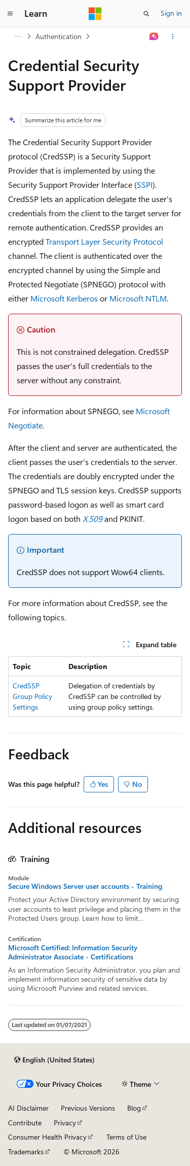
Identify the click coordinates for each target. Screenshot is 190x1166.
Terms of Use (126, 1137)
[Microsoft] (95, 13)
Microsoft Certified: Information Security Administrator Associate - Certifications (72, 952)
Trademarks (26, 1151)
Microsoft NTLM (138, 298)
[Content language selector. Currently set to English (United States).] (54, 1060)
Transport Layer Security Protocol (104, 241)
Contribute (25, 1122)
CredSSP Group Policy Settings (32, 696)
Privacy (65, 1122)
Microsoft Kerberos (64, 298)
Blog (134, 1108)
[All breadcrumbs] (17, 36)
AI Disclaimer (28, 1108)
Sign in (171, 13)
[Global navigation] (10, 14)
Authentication (58, 36)
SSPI (145, 184)
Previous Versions (88, 1108)
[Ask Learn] (154, 36)
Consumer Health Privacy (47, 1137)
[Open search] (146, 14)
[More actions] (173, 36)
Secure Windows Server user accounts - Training (85, 886)
